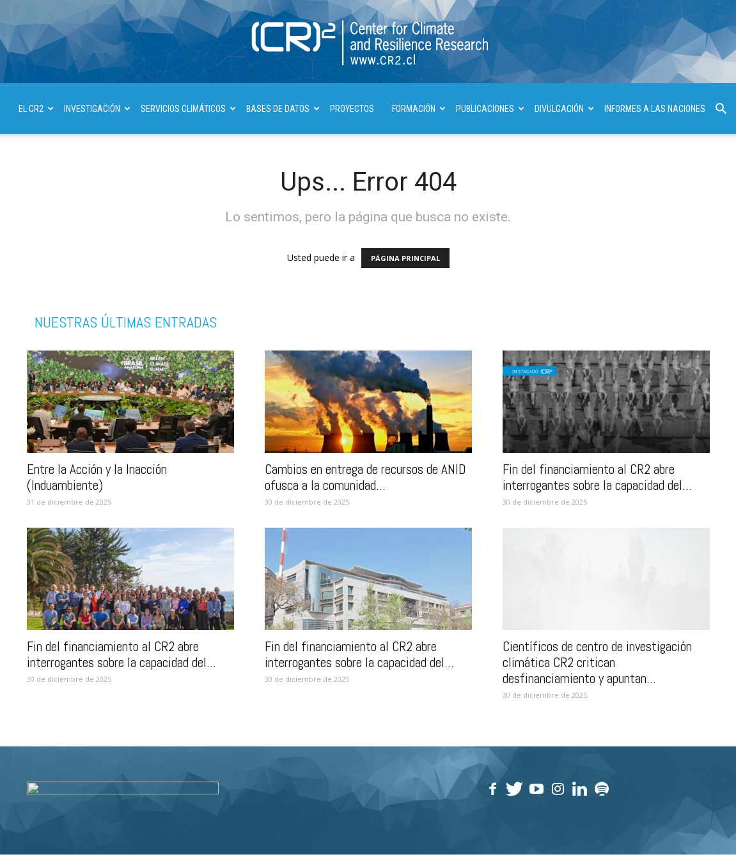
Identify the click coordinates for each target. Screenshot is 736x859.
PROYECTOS (352, 109)
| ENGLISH (36, 160)
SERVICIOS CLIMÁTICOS (188, 109)
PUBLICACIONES (490, 109)
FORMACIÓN (419, 109)
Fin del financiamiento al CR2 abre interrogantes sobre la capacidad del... (597, 477)
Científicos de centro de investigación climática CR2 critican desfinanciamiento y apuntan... (597, 662)
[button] (720, 110)
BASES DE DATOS (283, 109)
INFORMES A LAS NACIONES (654, 109)
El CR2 (36, 109)
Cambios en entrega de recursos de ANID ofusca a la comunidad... (365, 477)
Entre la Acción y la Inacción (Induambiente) (97, 477)
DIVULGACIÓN (564, 109)
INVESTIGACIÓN (97, 109)
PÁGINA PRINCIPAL (405, 258)
